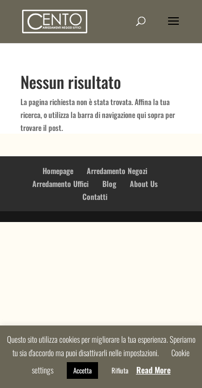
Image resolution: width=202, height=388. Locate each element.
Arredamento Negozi (117, 170)
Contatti (95, 196)
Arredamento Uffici (60, 183)
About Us (144, 183)
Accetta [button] (82, 370)
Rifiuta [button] (120, 370)
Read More (153, 370)
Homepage (58, 170)
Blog (109, 183)
